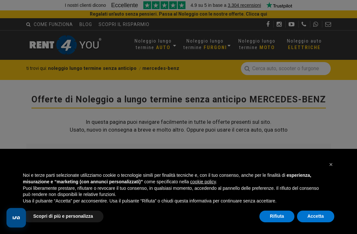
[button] (331, 164)
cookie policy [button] (203, 181)
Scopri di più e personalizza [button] (63, 216)
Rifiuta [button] (277, 216)
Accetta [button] (315, 216)
